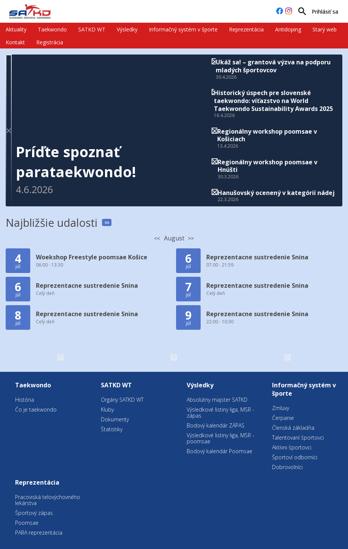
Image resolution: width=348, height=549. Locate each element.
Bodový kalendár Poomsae (219, 451)
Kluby (107, 409)
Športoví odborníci (294, 457)
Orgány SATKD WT (122, 399)
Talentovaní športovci (298, 437)
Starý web (324, 29)
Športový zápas (34, 512)
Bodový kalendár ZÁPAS (215, 425)
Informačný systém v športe (183, 29)
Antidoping (288, 29)
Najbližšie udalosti (51, 222)
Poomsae (27, 522)
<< (157, 238)
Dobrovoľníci (287, 467)
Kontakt (15, 42)
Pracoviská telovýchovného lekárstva (47, 500)
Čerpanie (283, 417)
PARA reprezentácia (38, 532)
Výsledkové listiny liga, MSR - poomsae (220, 438)
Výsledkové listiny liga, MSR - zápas (220, 412)
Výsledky (127, 29)
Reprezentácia (246, 29)
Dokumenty (115, 419)
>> (191, 238)
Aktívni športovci (291, 447)
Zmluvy (280, 408)
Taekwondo (52, 29)
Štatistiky (111, 429)
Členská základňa (293, 427)
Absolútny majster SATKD (217, 399)
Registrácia (49, 42)
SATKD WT (91, 29)
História (24, 399)
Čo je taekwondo (36, 409)
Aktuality (16, 29)
